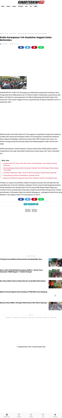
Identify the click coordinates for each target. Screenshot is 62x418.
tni (37, 204)
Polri (26, 6)
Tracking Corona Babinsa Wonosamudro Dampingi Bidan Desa (21, 259)
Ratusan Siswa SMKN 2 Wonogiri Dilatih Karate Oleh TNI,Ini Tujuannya (23, 303)
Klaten (8, 6)
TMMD (35, 6)
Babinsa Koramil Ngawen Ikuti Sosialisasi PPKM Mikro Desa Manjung (23, 292)
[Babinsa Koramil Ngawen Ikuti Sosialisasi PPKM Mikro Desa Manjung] (55, 295)
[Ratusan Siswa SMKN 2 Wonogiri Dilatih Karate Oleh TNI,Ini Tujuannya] (55, 306)
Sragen (14, 6)
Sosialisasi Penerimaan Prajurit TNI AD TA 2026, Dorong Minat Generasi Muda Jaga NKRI (29, 173)
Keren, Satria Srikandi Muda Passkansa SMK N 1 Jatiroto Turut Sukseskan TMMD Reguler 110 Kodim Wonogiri (21, 271)
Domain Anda (8, 317)
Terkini (3, 6)
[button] (21, 47)
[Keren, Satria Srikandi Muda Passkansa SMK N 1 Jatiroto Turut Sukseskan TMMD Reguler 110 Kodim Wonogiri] (55, 273)
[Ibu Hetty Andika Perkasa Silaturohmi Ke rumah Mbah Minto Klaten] (55, 284)
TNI (31, 6)
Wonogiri (20, 6)
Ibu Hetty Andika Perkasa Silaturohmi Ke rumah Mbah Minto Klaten (23, 281)
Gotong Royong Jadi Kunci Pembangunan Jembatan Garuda (21, 175)
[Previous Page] (27, 210)
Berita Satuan (32, 204)
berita (25, 204)
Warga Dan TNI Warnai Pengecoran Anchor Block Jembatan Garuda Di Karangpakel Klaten (30, 178)
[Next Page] (34, 210)
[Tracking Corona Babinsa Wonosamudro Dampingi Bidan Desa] (55, 262)
